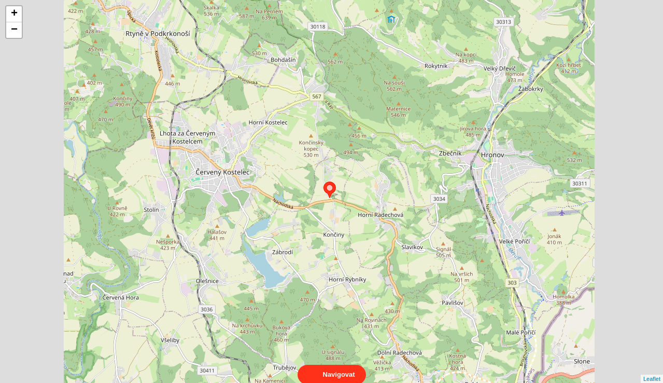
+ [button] (14, 14)
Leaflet (651, 369)
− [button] (14, 30)
